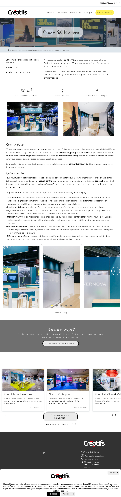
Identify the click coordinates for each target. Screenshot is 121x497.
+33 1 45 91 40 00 (91, 459)
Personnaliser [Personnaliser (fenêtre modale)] (68, 494)
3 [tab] (61, 305)
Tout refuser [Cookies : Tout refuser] (113, 473)
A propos (88, 13)
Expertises (62, 13)
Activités (51, 13)
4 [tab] (66, 305)
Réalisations (75, 13)
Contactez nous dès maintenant (60, 343)
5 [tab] (71, 305)
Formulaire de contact (94, 456)
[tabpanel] (20, 275)
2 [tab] (57, 305)
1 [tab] (52, 305)
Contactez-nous (104, 13)
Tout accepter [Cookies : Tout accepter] (53, 494)
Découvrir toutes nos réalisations (60, 417)
